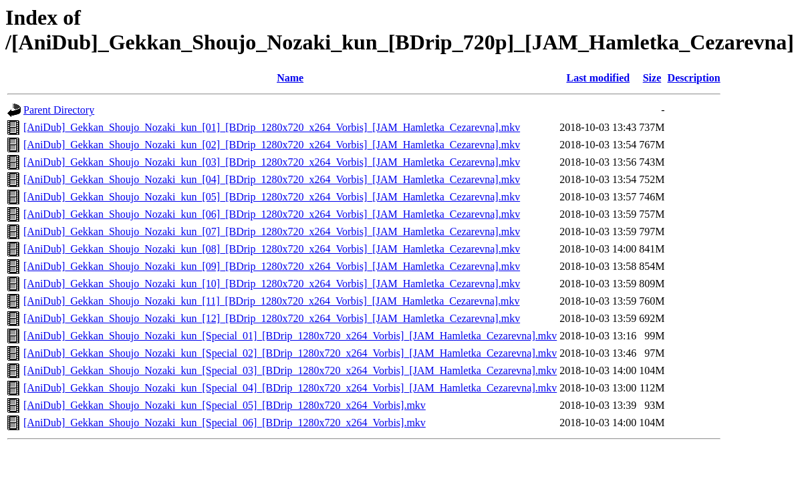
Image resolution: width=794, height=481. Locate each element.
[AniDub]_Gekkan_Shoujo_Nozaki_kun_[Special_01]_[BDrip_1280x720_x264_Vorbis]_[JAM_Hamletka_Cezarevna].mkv (290, 335)
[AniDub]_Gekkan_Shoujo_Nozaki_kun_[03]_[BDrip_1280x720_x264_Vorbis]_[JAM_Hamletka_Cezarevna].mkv (271, 162)
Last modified (598, 78)
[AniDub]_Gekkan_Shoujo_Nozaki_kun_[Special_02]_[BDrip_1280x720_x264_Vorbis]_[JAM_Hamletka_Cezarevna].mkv (290, 353)
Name (290, 78)
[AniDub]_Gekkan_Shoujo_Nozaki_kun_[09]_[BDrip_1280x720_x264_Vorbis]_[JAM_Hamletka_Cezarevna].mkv (271, 266)
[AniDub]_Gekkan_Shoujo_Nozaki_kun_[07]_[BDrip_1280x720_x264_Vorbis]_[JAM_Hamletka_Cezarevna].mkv (271, 231)
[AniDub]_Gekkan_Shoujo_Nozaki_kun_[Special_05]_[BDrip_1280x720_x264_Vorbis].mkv (224, 405)
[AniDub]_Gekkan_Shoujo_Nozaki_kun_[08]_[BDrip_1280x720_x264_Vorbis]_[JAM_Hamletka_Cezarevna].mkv (271, 249)
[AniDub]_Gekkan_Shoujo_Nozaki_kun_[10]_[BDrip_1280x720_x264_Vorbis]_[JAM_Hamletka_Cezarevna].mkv (271, 283)
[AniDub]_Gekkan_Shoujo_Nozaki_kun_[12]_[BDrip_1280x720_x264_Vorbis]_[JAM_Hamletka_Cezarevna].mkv (271, 318)
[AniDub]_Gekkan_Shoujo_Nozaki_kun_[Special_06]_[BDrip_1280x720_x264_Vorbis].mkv (224, 422)
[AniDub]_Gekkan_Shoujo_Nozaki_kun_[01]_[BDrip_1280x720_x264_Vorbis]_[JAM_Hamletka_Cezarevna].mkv (271, 127)
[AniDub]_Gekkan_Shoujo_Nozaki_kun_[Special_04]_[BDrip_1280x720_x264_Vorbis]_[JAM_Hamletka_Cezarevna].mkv (290, 387)
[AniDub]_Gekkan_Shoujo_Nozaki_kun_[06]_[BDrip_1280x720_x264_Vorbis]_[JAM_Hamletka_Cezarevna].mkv (271, 214)
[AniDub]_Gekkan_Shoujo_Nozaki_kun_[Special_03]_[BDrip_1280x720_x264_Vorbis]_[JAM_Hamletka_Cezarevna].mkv (290, 370)
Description (694, 78)
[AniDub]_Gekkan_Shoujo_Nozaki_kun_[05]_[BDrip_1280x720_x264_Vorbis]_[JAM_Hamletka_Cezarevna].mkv (271, 196)
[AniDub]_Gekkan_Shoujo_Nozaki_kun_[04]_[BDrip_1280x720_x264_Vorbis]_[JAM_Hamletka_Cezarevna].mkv (271, 179)
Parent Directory (58, 110)
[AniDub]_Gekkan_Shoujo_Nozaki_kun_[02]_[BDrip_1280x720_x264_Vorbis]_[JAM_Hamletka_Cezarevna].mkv (271, 144)
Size (652, 78)
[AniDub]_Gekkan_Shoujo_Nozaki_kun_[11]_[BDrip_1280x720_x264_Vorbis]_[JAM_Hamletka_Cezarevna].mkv (271, 301)
